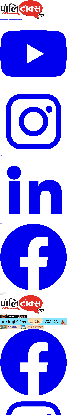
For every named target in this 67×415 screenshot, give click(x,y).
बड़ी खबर (6, 19)
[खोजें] (1, 293)
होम (4, 19)
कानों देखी (15, 19)
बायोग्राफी (10, 19)
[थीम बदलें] (4, 293)
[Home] (22, 313)
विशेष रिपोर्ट (12, 19)
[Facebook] (33, 395)
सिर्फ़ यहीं (17, 19)
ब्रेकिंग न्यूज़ (8, 19)
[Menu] (7, 314)
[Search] (4, 314)
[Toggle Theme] (1, 314)
